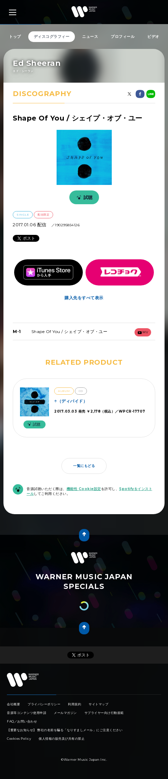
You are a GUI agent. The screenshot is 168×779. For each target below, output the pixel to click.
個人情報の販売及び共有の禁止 (62, 738)
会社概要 (13, 704)
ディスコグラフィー (52, 36)
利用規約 (74, 704)
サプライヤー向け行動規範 (104, 713)
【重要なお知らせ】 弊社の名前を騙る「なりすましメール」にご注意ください (64, 730)
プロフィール (123, 36)
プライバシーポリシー (44, 704)
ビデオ (153, 36)
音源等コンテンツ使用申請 (26, 713)
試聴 (83, 197)
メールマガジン (65, 713)
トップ (15, 36)
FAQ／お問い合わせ (22, 721)
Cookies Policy (19, 738)
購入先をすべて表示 (84, 297)
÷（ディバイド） (70, 401)
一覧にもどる (84, 466)
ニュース (90, 36)
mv (143, 332)
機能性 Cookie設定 (84, 489)
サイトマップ (98, 704)
